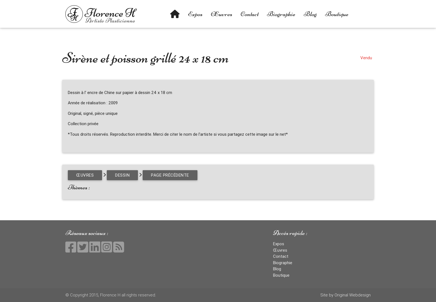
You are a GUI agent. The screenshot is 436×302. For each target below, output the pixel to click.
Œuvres (221, 14)
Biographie (281, 14)
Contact (250, 14)
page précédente (170, 175)
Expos (195, 14)
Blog (310, 14)
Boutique (336, 14)
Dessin (122, 175)
